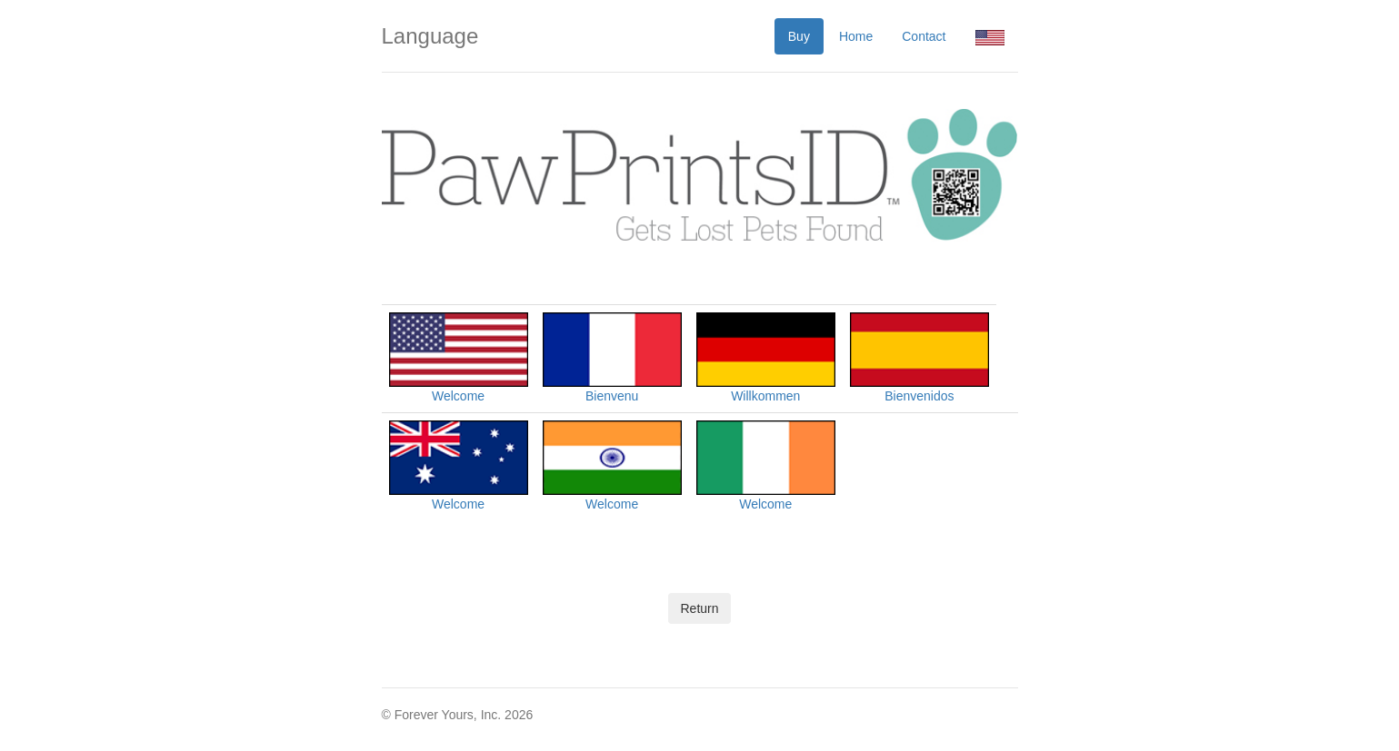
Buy (799, 36)
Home (856, 36)
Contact (923, 36)
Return (699, 608)
